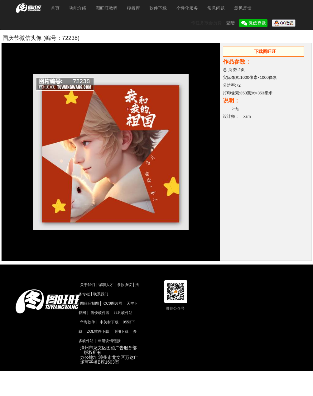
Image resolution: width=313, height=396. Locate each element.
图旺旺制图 (89, 303)
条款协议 (124, 285)
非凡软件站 (123, 313)
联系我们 (100, 294)
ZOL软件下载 (98, 331)
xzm (247, 116)
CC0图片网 (113, 303)
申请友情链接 (109, 341)
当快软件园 (100, 313)
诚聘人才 (106, 285)
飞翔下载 (120, 331)
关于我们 (87, 285)
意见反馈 (243, 8)
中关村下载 (109, 322)
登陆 (231, 22)
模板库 (133, 8)
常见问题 (216, 8)
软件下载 (158, 8)
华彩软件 (87, 322)
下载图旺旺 (265, 51)
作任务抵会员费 (207, 22)
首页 (55, 8)
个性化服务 (187, 8)
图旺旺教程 (107, 8)
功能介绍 (77, 8)
